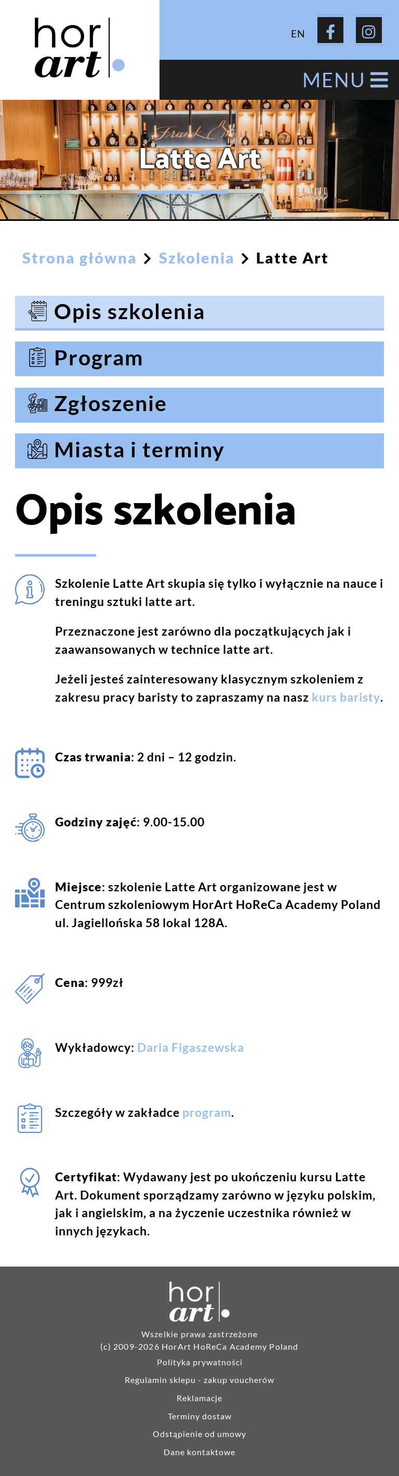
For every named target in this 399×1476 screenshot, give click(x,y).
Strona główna (79, 258)
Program (99, 357)
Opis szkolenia (129, 311)
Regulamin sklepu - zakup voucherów (199, 1380)
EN (298, 33)
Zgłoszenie (110, 403)
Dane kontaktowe (199, 1452)
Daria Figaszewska (190, 1047)
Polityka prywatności (200, 1362)
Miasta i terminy (139, 449)
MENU (345, 80)
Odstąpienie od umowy (199, 1434)
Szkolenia (197, 258)
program (206, 1112)
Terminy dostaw (200, 1416)
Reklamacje (199, 1398)
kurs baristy (346, 697)
